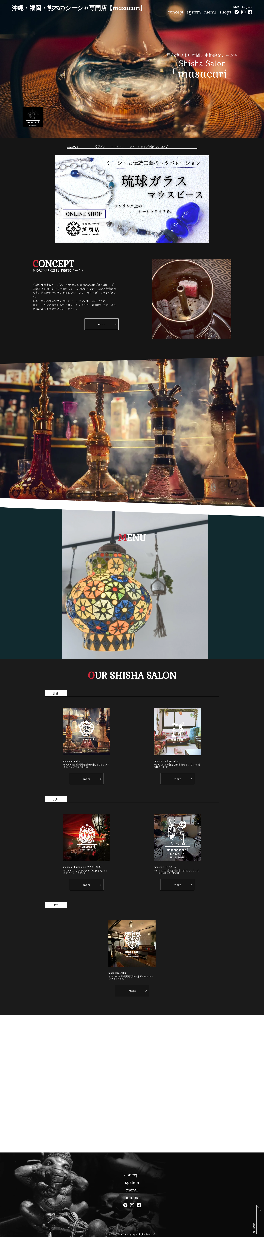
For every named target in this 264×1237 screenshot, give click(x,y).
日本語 (236, 7)
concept (175, 12)
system (194, 12)
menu (210, 12)
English (247, 7)
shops (225, 12)
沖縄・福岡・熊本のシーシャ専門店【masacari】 (79, 8)
